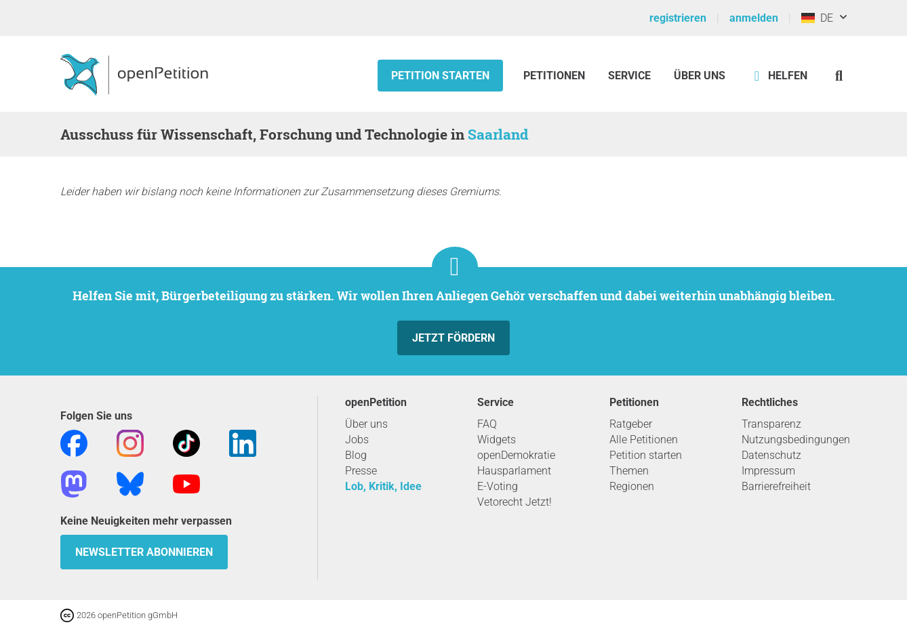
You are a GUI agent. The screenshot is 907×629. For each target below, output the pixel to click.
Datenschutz (771, 455)
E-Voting (497, 486)
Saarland (498, 134)
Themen (629, 470)
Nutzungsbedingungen (796, 439)
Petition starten (440, 75)
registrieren (677, 18)
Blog (356, 455)
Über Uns (699, 75)
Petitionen (555, 75)
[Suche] (838, 75)
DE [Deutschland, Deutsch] (817, 18)
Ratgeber (630, 424)
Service (629, 75)
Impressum (768, 470)
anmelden (753, 18)
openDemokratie (516, 455)
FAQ (487, 424)
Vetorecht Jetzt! (514, 501)
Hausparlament (514, 470)
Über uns (366, 424)
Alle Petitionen (643, 439)
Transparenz (771, 424)
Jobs (357, 439)
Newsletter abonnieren (144, 552)
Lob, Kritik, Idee (383, 486)
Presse (361, 470)
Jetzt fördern (453, 337)
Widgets (496, 439)
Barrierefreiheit (776, 486)
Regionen (631, 486)
